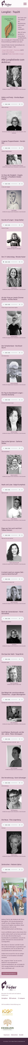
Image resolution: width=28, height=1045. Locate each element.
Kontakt (21, 1035)
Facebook (12, 998)
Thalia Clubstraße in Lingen (16, 54)
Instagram (21, 998)
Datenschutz (14, 1035)
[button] (25, 3)
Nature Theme (14, 1041)
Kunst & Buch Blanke (8, 52)
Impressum (7, 1035)
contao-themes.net (21, 1041)
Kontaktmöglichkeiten (9, 973)
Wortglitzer (4, 998)
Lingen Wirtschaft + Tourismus (11, 50)
